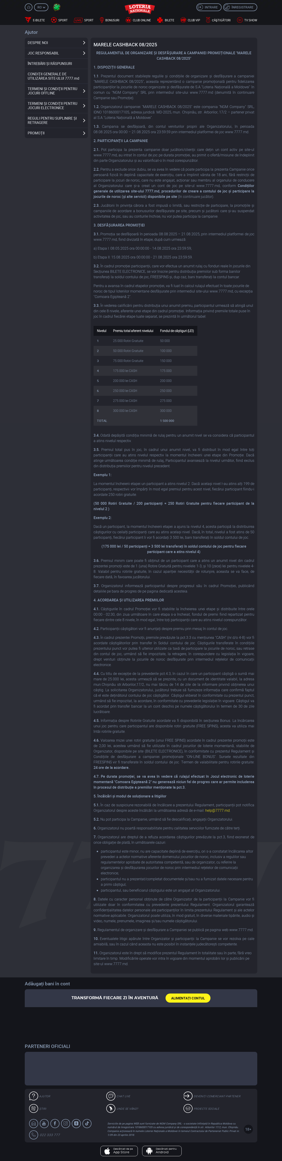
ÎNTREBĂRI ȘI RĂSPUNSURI (50, 63)
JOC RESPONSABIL (43, 53)
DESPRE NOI (38, 42)
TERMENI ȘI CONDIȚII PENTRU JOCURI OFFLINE (52, 91)
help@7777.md (217, 810)
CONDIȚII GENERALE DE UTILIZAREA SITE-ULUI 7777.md (53, 76)
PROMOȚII (36, 132)
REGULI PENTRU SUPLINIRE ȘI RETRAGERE (52, 120)
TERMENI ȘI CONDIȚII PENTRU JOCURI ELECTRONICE (52, 105)
